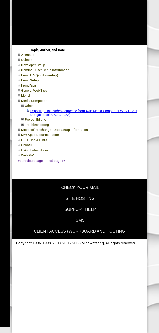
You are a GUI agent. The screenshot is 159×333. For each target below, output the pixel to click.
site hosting (80, 198)
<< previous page (30, 161)
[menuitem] (79, 186)
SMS (80, 220)
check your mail (80, 187)
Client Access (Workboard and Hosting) (80, 231)
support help (80, 209)
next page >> (56, 161)
